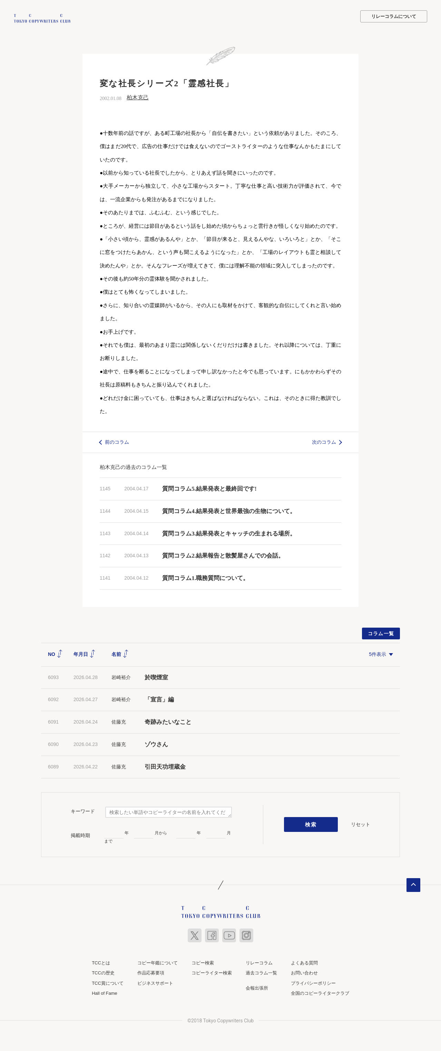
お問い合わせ (304, 972)
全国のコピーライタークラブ (320, 992)
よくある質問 (304, 961)
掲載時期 (80, 834)
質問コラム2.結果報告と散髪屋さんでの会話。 (223, 555)
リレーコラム (259, 961)
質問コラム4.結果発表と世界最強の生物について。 (229, 510)
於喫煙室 (156, 676)
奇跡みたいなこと (168, 721)
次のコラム (324, 441)
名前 (120, 653)
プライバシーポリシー (313, 982)
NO (55, 653)
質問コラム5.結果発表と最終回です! (209, 487)
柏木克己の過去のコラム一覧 (133, 466)
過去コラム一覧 (261, 972)
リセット (360, 823)
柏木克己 (138, 97)
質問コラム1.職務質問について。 (205, 577)
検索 (311, 823)
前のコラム (117, 441)
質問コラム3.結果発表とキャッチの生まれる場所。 (229, 532)
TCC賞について (108, 982)
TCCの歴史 (103, 972)
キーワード (83, 810)
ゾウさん (156, 743)
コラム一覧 (381, 632)
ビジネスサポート (155, 982)
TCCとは (101, 961)
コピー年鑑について (157, 961)
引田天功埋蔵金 (165, 766)
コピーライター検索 (212, 972)
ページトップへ (413, 884)
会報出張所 (257, 987)
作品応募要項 (150, 972)
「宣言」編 (159, 699)
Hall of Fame (104, 992)
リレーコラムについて (393, 16)
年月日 (85, 653)
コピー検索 (203, 961)
